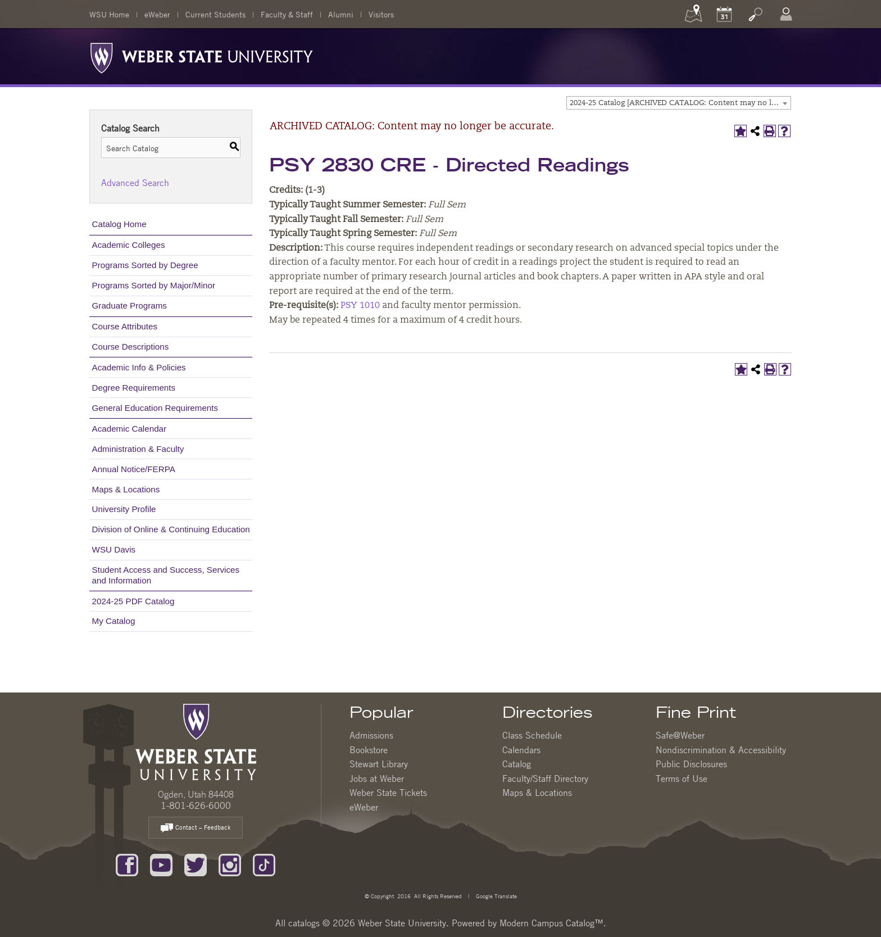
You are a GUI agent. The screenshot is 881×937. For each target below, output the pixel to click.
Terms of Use (681, 778)
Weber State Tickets (388, 792)
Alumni (340, 14)
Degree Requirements (134, 387)
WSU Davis (114, 549)
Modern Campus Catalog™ (551, 923)
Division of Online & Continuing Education (171, 529)
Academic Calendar (129, 428)
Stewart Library (378, 763)
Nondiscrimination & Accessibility (721, 749)
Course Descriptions (130, 346)
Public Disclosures (691, 763)
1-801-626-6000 (196, 805)
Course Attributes (125, 326)
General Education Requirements (155, 408)
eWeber (157, 14)
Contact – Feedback (195, 828)
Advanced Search (135, 182)
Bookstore (368, 749)
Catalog (516, 763)
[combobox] (678, 103)
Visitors (381, 14)
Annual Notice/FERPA (133, 469)
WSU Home (109, 14)
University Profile (124, 509)
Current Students (215, 14)
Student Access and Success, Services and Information (166, 575)
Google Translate (495, 895)
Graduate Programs (129, 305)
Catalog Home (119, 224)
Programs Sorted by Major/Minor (153, 285)
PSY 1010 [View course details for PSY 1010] (360, 305)
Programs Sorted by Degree (145, 265)
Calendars (521, 749)
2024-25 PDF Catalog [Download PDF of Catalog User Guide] (133, 601)
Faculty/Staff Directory (545, 778)
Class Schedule (532, 735)
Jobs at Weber (376, 778)
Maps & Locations (126, 489)
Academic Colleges (128, 245)
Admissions (371, 735)
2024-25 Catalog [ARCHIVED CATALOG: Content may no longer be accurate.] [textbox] (680, 103)
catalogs (304, 923)
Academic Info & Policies (139, 367)
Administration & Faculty (138, 449)
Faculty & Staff (287, 14)
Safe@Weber (680, 735)
